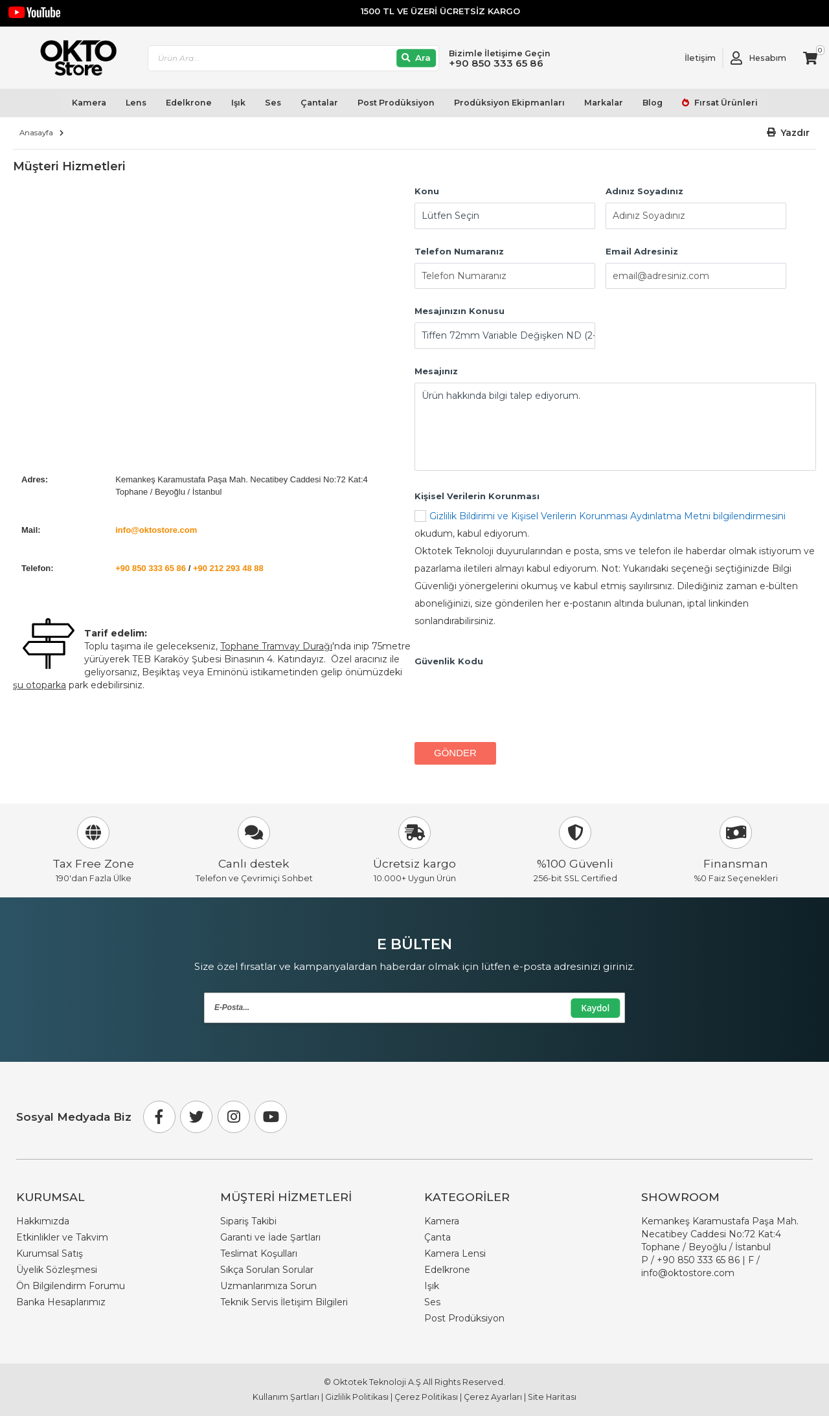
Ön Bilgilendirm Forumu (70, 1286)
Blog (652, 103)
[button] (788, 133)
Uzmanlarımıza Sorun (268, 1286)
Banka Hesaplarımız (61, 1302)
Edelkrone (189, 103)
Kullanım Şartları (286, 1397)
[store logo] (73, 58)
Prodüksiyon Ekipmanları (508, 103)
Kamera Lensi (455, 1253)
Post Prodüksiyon (395, 103)
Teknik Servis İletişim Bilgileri (284, 1302)
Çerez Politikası (426, 1397)
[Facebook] (159, 1117)
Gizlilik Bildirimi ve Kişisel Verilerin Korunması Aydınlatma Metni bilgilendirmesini (607, 516)
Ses (273, 103)
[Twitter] (196, 1117)
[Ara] (417, 58)
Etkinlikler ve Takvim (62, 1237)
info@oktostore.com (156, 530)
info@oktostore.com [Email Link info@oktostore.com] (687, 1273)
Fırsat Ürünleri (724, 103)
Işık (238, 103)
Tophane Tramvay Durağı (276, 646)
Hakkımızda (42, 1221)
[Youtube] (271, 1117)
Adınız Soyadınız (644, 191)
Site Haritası (552, 1397)
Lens (136, 103)
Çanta (437, 1237)
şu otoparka (39, 685)
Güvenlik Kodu (448, 661)
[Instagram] (234, 1117)
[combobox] (294, 58)
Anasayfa (36, 132)
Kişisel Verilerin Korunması (476, 496)
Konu (426, 191)
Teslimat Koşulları (258, 1253)
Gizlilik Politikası (357, 1397)
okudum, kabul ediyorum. (615, 570)
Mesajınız (436, 371)
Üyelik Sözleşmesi (56, 1270)
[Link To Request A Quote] (690, 58)
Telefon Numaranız (459, 251)
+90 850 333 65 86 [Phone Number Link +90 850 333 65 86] (698, 1260)
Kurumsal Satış (49, 1253)
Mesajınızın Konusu (459, 311)
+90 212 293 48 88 (228, 568)
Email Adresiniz (642, 251)
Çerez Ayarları (493, 1397)
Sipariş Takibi (248, 1221)
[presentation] (512, 698)
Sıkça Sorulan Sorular (266, 1270)
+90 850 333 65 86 (150, 568)
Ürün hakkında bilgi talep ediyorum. (615, 427)
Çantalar (319, 103)
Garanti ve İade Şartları (270, 1237)
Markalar (603, 103)
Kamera (89, 103)
